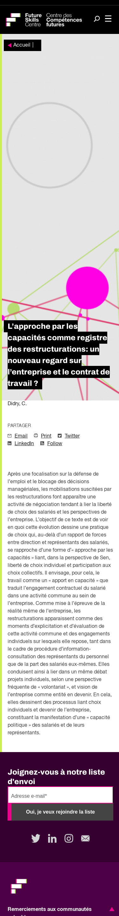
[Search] (97, 19)
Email (21, 436)
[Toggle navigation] (108, 19)
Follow (54, 443)
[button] (110, 909)
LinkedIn (24, 443)
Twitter (72, 436)
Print (46, 436)
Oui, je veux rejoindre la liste (60, 812)
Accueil (21, 45)
